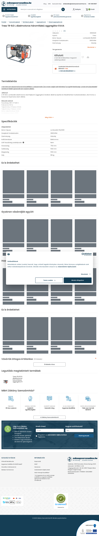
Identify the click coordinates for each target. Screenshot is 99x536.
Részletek (84, 274)
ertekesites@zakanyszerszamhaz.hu (74, 4)
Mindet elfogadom (77, 280)
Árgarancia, (87, 15)
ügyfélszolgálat (36, 17)
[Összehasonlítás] (88, 57)
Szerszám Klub (56, 4)
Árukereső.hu (61, 507)
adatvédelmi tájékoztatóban (57, 435)
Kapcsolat (37, 461)
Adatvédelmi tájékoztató (42, 470)
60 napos (56, 15)
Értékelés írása (49, 364)
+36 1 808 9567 (92, 4)
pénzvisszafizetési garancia (62, 17)
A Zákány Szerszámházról (49, 417)
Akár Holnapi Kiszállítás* (42, 472)
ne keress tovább (89, 17)
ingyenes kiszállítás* (11, 17)
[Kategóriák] (9, 9)
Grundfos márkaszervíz (8, 467)
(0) (64, 31)
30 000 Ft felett (9, 15)
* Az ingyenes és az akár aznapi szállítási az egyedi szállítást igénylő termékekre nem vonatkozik (44, 478)
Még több (48, 117)
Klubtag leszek (84, 436)
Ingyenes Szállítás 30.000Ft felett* (11, 464)
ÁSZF (35, 464)
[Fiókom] (76, 9)
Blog (45, 4)
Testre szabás (49, 280)
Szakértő (33, 15)
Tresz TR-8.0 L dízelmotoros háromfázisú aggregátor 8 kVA (18, 380)
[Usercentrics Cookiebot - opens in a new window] (83, 254)
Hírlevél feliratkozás (7, 461)
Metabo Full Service (7, 470)
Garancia (37, 467)
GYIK (49, 4)
